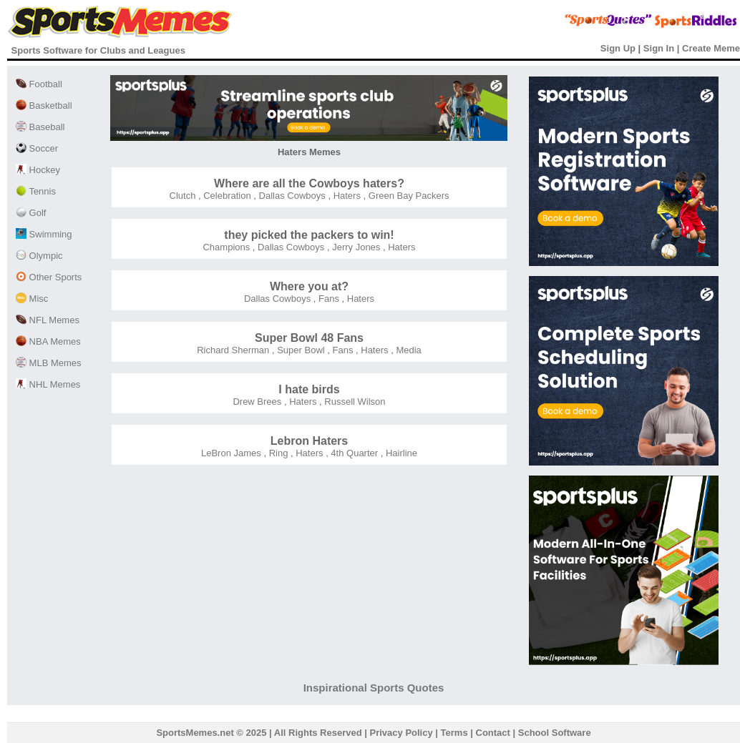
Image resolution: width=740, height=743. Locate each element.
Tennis (36, 191)
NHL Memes (48, 384)
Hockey (38, 169)
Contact (493, 732)
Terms (454, 732)
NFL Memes (47, 320)
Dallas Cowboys (291, 195)
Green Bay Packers (407, 195)
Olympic (39, 255)
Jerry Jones (355, 247)
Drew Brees (257, 401)
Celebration (226, 195)
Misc (32, 298)
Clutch (183, 195)
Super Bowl (300, 350)
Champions (226, 247)
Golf (31, 212)
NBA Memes (48, 341)
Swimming (44, 234)
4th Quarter (353, 453)
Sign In (658, 48)
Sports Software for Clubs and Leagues (98, 50)
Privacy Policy (401, 732)
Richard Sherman (233, 350)
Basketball (44, 105)
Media (408, 350)
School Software (554, 732)
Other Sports (49, 277)
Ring (277, 453)
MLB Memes (49, 363)
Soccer (37, 148)
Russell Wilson (354, 401)
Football (39, 84)
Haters (346, 195)
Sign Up (618, 48)
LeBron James (231, 453)
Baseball (40, 127)
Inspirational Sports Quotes (373, 688)
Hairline (400, 453)
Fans (327, 298)
